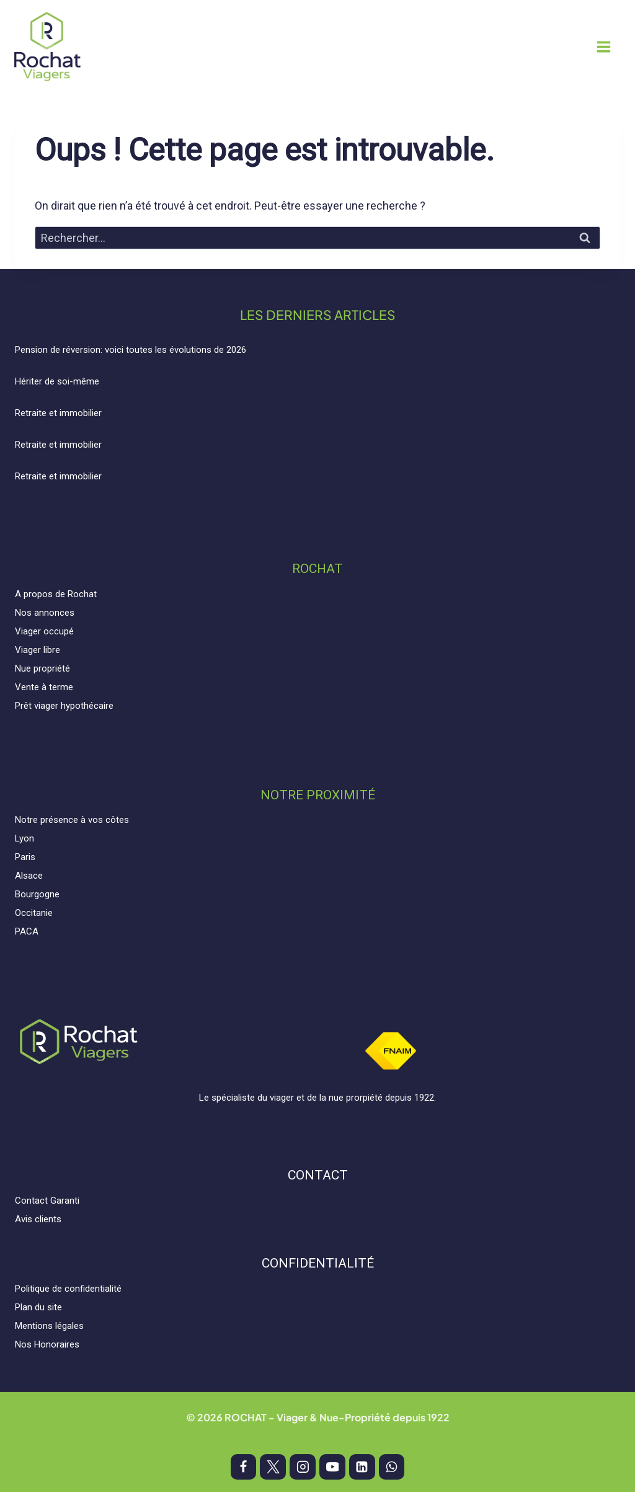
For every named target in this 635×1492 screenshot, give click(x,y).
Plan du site (38, 1307)
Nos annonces (44, 612)
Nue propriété (42, 668)
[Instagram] (303, 1467)
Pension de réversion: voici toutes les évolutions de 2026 (130, 349)
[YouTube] (332, 1467)
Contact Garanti (47, 1200)
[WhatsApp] (392, 1467)
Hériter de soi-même (57, 381)
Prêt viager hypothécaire (64, 705)
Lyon (24, 838)
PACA (26, 931)
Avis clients (38, 1219)
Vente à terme (44, 687)
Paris (25, 857)
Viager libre (37, 649)
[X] (273, 1467)
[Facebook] (244, 1467)
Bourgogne (37, 894)
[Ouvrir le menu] (613, 46)
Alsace (29, 875)
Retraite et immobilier (58, 413)
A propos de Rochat (56, 594)
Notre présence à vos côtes (72, 819)
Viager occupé (44, 631)
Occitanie (34, 912)
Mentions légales (49, 1325)
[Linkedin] (362, 1467)
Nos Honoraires (47, 1344)
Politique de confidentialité (68, 1288)
